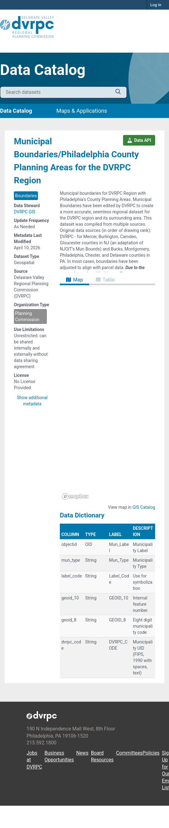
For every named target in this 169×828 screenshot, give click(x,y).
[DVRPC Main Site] (84, 27)
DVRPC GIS (24, 211)
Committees (129, 753)
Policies (150, 753)
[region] (107, 393)
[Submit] (118, 92)
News (82, 753)
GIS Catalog (144, 507)
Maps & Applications (81, 110)
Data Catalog (16, 110)
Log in (155, 4)
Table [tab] (105, 280)
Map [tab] (74, 280)
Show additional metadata (32, 400)
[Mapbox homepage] (75, 496)
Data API (139, 140)
